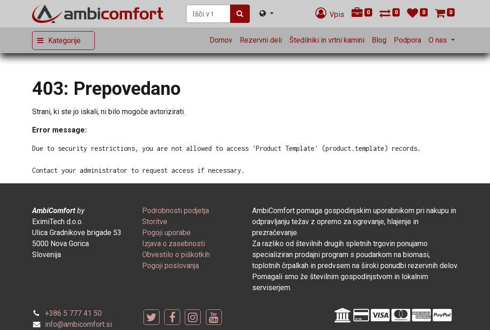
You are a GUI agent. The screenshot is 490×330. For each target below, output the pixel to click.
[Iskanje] (240, 14)
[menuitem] (221, 40)
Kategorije (64, 40)
